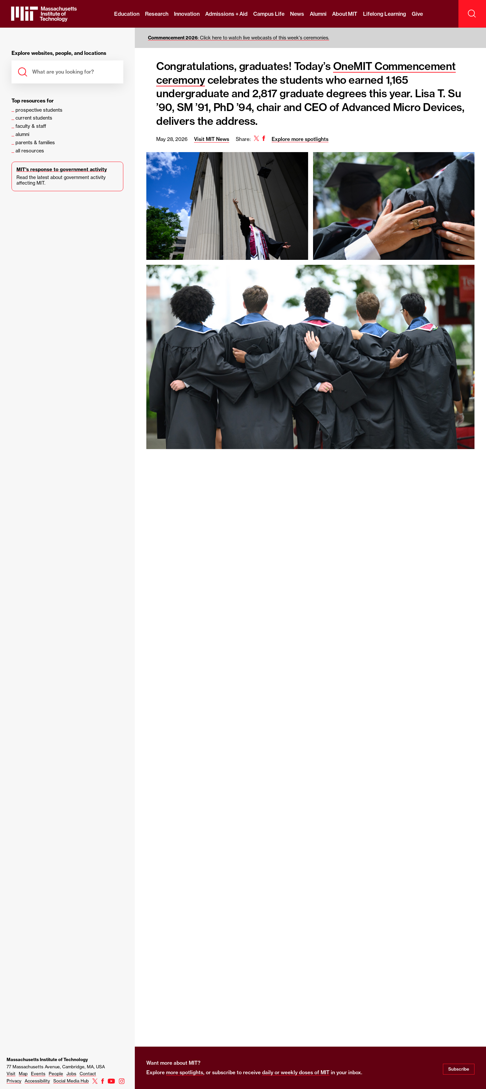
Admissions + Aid (226, 14)
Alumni (318, 14)
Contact (88, 1073)
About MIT (344, 14)
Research (156, 14)
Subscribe (458, 1069)
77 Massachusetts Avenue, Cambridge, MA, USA (56, 1066)
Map (23, 1073)
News (297, 14)
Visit (11, 1073)
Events (38, 1073)
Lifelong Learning (384, 14)
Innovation (187, 14)
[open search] (472, 14)
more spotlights (184, 1072)
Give (417, 14)
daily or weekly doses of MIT (295, 1072)
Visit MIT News (211, 139)
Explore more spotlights (300, 139)
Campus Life (268, 14)
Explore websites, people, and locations (59, 53)
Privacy (14, 1080)
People (56, 1073)
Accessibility (37, 1080)
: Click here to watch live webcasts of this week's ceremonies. (238, 37)
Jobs (71, 1073)
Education (126, 14)
